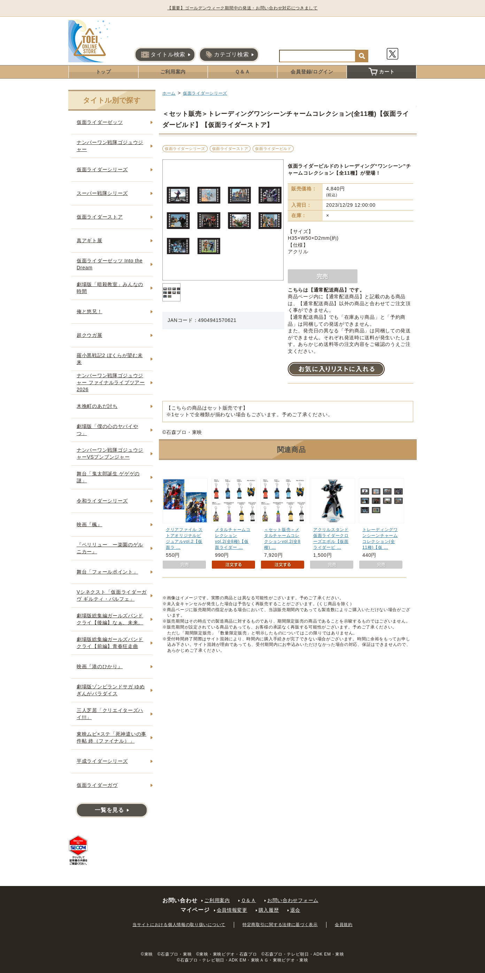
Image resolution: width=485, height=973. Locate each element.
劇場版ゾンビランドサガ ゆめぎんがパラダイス (111, 690)
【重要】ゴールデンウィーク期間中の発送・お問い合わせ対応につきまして (242, 8)
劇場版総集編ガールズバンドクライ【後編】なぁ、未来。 (110, 619)
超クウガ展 (89, 335)
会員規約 (344, 924)
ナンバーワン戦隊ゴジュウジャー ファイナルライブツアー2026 (111, 382)
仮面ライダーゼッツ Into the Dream (110, 264)
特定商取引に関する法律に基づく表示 (280, 924)
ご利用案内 (173, 71)
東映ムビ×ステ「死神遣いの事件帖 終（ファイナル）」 (111, 737)
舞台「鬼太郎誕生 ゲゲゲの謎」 (108, 477)
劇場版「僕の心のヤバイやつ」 (107, 430)
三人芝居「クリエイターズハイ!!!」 (110, 713)
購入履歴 (269, 910)
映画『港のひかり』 (100, 666)
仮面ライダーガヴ (97, 785)
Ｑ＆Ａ (242, 71)
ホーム (169, 93)
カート (381, 72)
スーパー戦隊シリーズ (102, 193)
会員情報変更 (232, 910)
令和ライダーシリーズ (102, 501)
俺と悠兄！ (89, 311)
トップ (103, 71)
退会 (295, 910)
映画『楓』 (89, 524)
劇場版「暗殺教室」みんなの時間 (110, 288)
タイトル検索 (163, 55)
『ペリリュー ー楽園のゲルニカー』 (110, 548)
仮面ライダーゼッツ (100, 122)
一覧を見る (109, 810)
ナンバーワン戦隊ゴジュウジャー (110, 146)
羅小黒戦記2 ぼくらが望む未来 (110, 359)
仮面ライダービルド (273, 149)
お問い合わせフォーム (292, 900)
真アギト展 (89, 240)
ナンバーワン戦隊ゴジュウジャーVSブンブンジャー (110, 453)
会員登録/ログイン (312, 71)
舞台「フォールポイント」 (107, 572)
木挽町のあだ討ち (97, 406)
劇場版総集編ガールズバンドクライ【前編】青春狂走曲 (110, 642)
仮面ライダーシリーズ (205, 93)
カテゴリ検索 (227, 54)
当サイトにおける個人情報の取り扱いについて (178, 924)
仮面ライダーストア (230, 149)
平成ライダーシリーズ (102, 761)
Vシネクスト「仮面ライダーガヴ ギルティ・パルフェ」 (112, 595)
